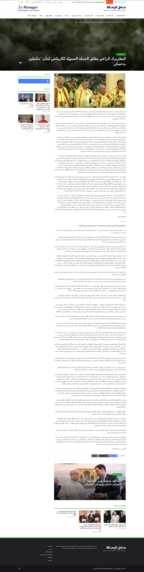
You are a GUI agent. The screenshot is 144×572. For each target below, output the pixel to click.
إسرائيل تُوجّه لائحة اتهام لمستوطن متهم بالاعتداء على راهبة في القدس (26, 126)
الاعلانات (27, 2)
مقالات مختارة (100, 15)
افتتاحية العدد (47, 2)
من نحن (55, 2)
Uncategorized (115, 22)
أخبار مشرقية (89, 15)
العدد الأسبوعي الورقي (37, 2)
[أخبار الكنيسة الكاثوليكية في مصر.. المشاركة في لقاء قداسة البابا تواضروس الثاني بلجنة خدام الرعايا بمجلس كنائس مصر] (90, 516)
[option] (90, 481)
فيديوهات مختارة (31, 15)
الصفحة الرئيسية (120, 15)
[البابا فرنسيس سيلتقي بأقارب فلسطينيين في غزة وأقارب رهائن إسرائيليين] (115, 516)
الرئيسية (60, 2)
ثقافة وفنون (48, 15)
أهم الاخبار (110, 15)
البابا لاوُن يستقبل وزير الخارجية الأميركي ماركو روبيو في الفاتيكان (103, 482)
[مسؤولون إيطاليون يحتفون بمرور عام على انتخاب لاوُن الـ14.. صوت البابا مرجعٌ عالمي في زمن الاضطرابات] (42, 97)
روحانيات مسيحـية (77, 15)
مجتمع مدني (58, 15)
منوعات (41, 15)
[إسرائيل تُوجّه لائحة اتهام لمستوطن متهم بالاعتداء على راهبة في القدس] (25, 119)
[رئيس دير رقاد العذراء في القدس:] (25, 97)
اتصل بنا (21, 2)
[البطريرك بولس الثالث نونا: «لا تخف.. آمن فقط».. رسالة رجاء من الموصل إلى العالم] (42, 119)
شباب (67, 15)
